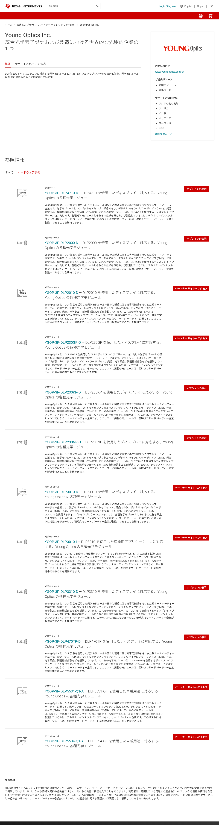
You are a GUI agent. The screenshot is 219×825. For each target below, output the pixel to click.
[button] (8, 15)
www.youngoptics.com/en (169, 71)
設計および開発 (25, 24)
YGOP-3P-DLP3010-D (61, 492)
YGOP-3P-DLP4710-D (61, 193)
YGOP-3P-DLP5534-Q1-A (64, 741)
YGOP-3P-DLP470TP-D (63, 641)
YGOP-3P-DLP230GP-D (63, 342)
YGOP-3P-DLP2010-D (61, 292)
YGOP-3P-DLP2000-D (61, 243)
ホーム (8, 24)
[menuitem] (201, 15)
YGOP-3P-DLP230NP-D (63, 442)
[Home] (23, 6)
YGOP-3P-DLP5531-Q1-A (64, 691)
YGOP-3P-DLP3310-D (61, 591)
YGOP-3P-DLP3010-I (61, 542)
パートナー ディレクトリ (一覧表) (56, 24)
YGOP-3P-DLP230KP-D (63, 392)
